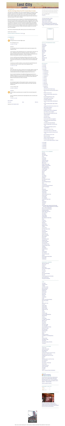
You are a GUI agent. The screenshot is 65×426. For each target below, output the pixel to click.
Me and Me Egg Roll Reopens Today (49, 96)
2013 (44, 66)
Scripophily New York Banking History (47, 335)
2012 (44, 67)
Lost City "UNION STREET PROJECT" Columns (51, 140)
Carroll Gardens (44, 45)
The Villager (44, 367)
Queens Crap (44, 331)
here (15, 31)
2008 (44, 145)
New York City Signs (45, 324)
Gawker (43, 310)
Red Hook (43, 52)
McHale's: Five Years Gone (48, 92)
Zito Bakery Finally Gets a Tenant (48, 138)
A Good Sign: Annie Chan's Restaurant (49, 122)
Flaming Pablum (44, 306)
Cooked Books (44, 296)
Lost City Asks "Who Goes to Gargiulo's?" (50, 118)
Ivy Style (43, 316)
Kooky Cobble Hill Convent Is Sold (49, 134)
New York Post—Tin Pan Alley (46, 362)
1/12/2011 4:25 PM (13, 98)
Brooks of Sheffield (47, 374)
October (45, 73)
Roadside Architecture (45, 334)
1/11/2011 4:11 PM (13, 65)
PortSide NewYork (44, 330)
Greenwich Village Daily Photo (46, 314)
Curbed (43, 298)
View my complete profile (47, 383)
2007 (44, 146)
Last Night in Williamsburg (48, 99)
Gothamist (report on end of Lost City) (47, 355)
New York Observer (45, 360)
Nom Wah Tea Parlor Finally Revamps (49, 88)
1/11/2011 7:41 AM (13, 44)
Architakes (43, 285)
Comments (45, 389)
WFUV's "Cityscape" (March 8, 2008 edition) (48, 370)
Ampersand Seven (44, 284)
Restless (43, 333)
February (45, 84)
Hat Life (43, 357)
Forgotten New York (45, 309)
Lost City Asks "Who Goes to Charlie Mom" (50, 130)
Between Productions (45, 288)
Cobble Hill (43, 46)
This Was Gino (46, 87)
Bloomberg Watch (44, 289)
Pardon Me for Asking (45, 328)
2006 (44, 148)
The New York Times (45, 366)
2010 (44, 142)
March (45, 83)
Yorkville (43, 60)
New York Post (44, 361)
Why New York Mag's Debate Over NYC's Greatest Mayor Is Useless (22, 10)
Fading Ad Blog (44, 305)
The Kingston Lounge (45, 339)
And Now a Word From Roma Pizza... (49, 137)
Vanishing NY (44, 343)
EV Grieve (43, 304)
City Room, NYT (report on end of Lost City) (48, 352)
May (44, 80)
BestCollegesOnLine (45, 350)
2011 (44, 69)
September (45, 74)
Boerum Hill (44, 44)
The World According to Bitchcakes (47, 341)
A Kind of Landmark (47, 114)
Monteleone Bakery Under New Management (50, 110)
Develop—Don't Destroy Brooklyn (47, 299)
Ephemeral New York (45, 303)
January (45, 86)
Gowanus (43, 47)
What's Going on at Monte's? (48, 107)
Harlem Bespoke (44, 315)
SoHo (43, 54)
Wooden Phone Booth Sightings (46, 19)
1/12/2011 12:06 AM (14, 88)
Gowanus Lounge (44, 313)
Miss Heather (44, 321)
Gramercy (43, 49)
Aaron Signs (44, 283)
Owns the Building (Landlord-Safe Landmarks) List (49, 23)
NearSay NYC (44, 323)
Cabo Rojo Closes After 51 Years (48, 129)
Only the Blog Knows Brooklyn (46, 326)
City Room (43, 295)
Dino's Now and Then (45, 300)
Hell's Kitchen (44, 50)
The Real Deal (44, 340)
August (45, 76)
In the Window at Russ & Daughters (49, 111)
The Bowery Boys (44, 338)
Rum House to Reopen (47, 117)
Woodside (43, 59)
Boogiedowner (44, 290)
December (45, 70)
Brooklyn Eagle (44, 351)
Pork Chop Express (45, 329)
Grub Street (43, 356)
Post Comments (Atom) (15, 104)
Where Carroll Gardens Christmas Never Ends (50, 113)
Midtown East (44, 51)
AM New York (44, 347)
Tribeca (43, 56)
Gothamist (43, 311)
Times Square (44, 55)
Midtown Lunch (44, 320)
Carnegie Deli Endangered (47, 108)
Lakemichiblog (44, 318)
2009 (44, 143)
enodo (11, 90)
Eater (42, 301)
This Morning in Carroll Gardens (48, 98)
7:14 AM (21, 33)
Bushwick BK (44, 294)
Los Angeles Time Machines (46, 319)
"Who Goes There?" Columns (46, 20)
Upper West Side (44, 57)
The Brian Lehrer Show (45, 365)
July (44, 77)
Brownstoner (44, 293)
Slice (42, 336)
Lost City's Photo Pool (50, 39)
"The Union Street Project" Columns (47, 18)
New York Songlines (45, 325)
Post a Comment (10, 100)
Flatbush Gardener (44, 308)
